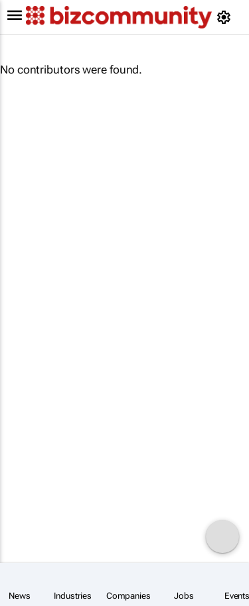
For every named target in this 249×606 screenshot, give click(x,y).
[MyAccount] (226, 17)
